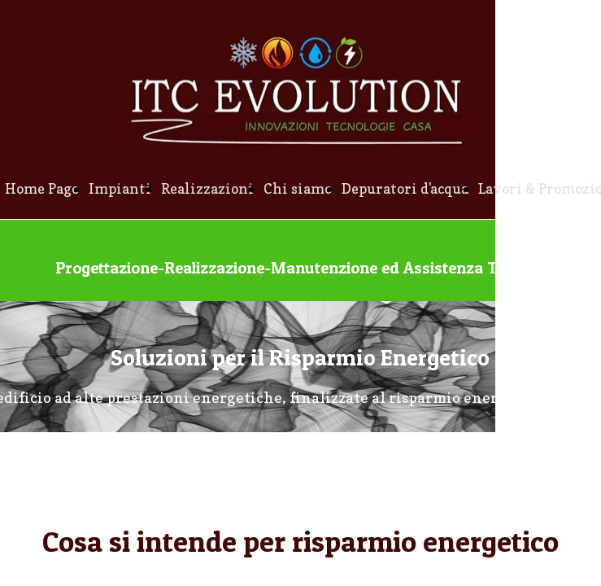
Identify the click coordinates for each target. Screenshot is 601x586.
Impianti (120, 188)
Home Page (42, 188)
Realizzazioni (207, 188)
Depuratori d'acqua (405, 188)
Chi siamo (297, 188)
